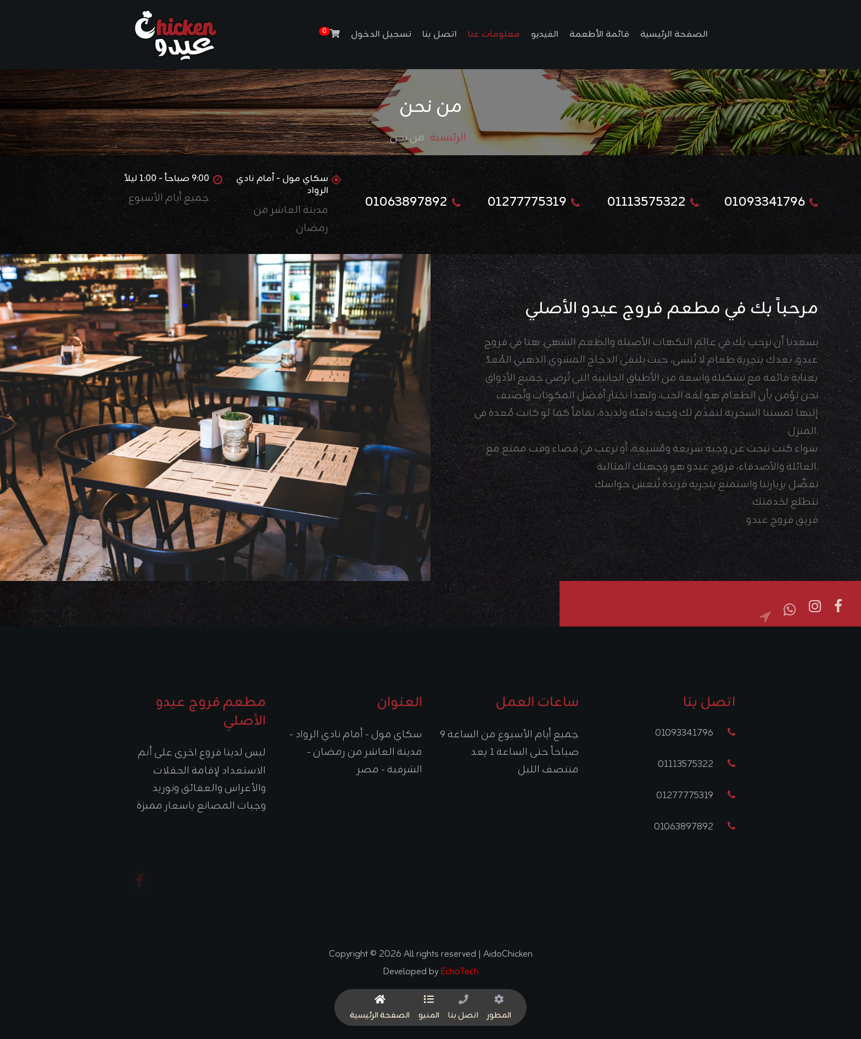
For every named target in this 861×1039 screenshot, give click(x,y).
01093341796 (695, 733)
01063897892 (694, 827)
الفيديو (544, 34)
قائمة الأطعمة (599, 34)
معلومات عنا (494, 34)
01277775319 (695, 795)
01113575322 (696, 764)
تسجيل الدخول (381, 34)
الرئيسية (448, 137)
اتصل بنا (439, 34)
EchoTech (459, 971)
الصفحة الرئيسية (674, 34)
